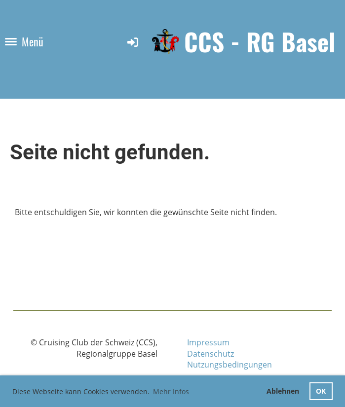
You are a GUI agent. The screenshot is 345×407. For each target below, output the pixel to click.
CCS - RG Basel (259, 42)
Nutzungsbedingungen (229, 364)
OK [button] (321, 391)
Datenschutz (210, 353)
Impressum (208, 342)
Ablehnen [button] (283, 391)
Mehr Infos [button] (171, 391)
